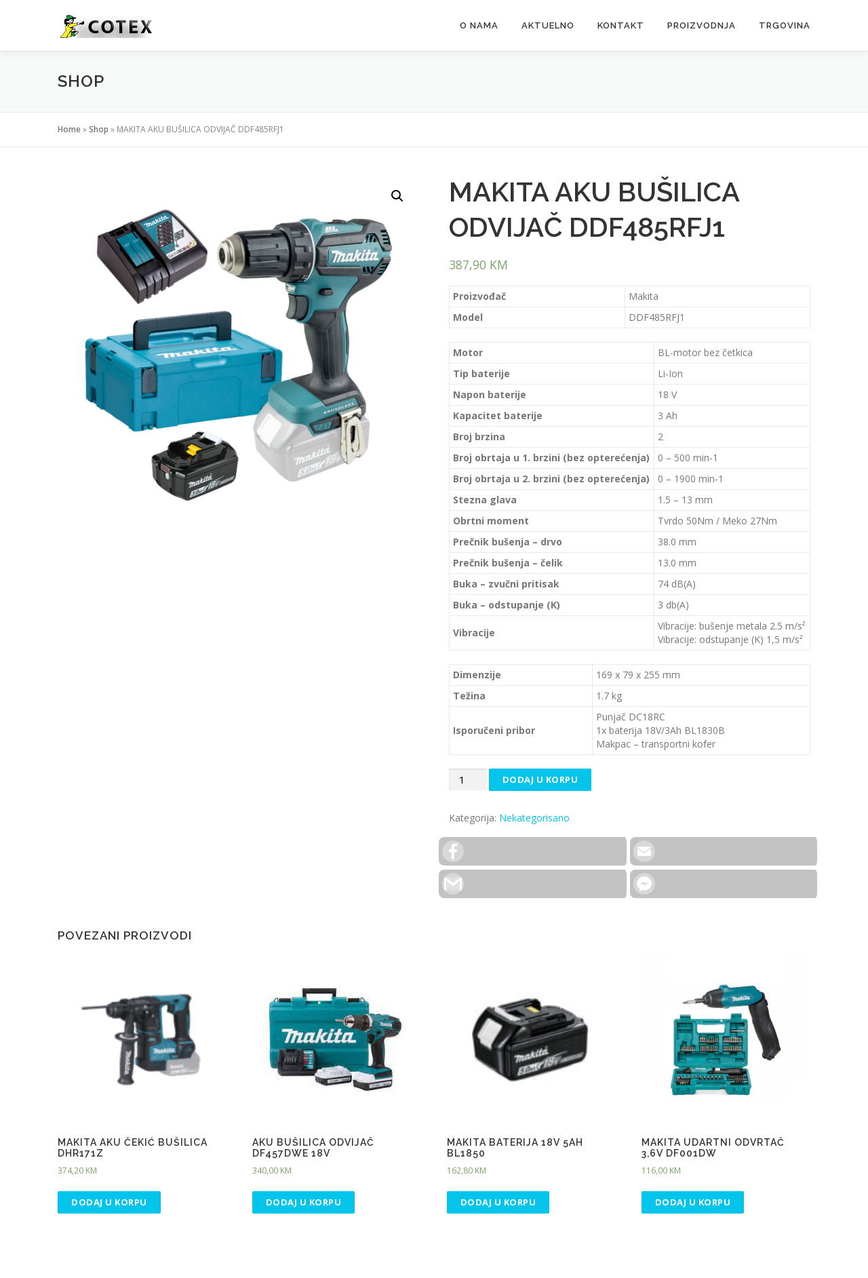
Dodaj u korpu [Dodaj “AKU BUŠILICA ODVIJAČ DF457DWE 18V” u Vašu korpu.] (304, 1202)
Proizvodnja (701, 25)
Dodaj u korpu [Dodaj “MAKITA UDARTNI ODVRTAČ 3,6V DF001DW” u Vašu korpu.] (693, 1202)
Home (69, 129)
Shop (98, 129)
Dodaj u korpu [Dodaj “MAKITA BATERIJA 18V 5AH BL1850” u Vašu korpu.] (498, 1202)
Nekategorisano (534, 817)
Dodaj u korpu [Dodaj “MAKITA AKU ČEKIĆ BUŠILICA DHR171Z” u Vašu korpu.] (109, 1202)
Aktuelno (547, 25)
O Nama (479, 25)
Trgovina (784, 25)
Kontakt (620, 25)
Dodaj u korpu (540, 779)
